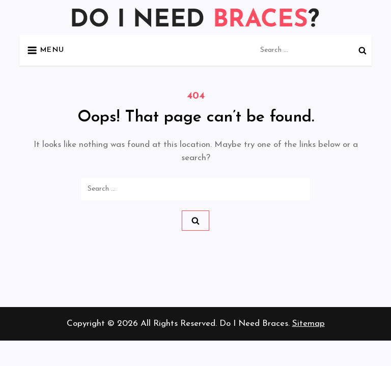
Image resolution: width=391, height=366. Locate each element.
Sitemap (308, 323)
